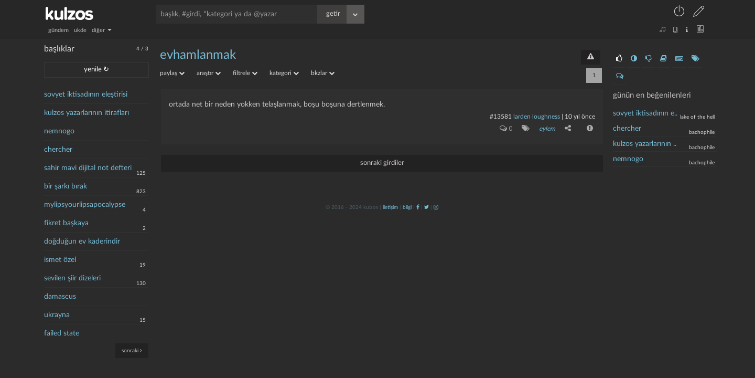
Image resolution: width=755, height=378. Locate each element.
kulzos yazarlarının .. (644, 144)
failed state (61, 333)
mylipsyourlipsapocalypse (84, 204)
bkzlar (323, 73)
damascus (60, 296)
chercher (58, 149)
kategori (284, 73)
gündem (58, 30)
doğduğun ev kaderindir (82, 241)
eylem (547, 128)
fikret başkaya (66, 223)
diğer (102, 30)
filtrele (245, 73)
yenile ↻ (96, 69)
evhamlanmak (198, 55)
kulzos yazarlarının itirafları (86, 113)
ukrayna (57, 315)
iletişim (390, 207)
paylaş (172, 73)
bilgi (407, 207)
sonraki (132, 350)
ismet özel (60, 260)
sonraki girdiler (382, 163)
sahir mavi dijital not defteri (88, 168)
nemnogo (59, 131)
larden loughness (536, 116)
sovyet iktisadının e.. (645, 113)
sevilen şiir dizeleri (72, 278)
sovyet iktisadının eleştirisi (85, 94)
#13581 (501, 116)
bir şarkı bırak (65, 186)
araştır (209, 73)
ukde (80, 30)
